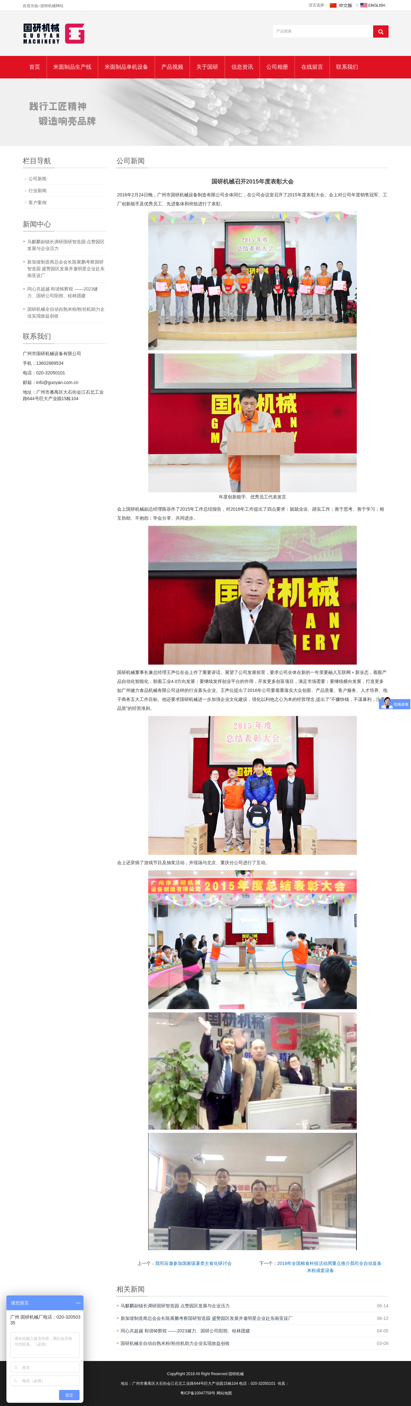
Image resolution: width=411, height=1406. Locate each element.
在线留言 (312, 67)
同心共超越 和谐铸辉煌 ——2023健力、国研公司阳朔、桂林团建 (185, 1330)
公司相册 (277, 67)
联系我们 (347, 67)
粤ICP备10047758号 (197, 1393)
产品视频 (172, 67)
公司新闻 (38, 178)
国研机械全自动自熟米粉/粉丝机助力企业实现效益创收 (175, 1343)
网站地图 (224, 1393)
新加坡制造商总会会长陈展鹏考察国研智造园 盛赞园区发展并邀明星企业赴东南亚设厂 (207, 1318)
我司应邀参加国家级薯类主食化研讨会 (193, 1263)
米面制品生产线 (72, 67)
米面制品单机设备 (126, 67)
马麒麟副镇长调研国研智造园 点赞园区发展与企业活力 (175, 1305)
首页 (34, 67)
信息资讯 (242, 67)
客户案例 (38, 202)
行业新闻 (38, 190)
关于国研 (207, 67)
